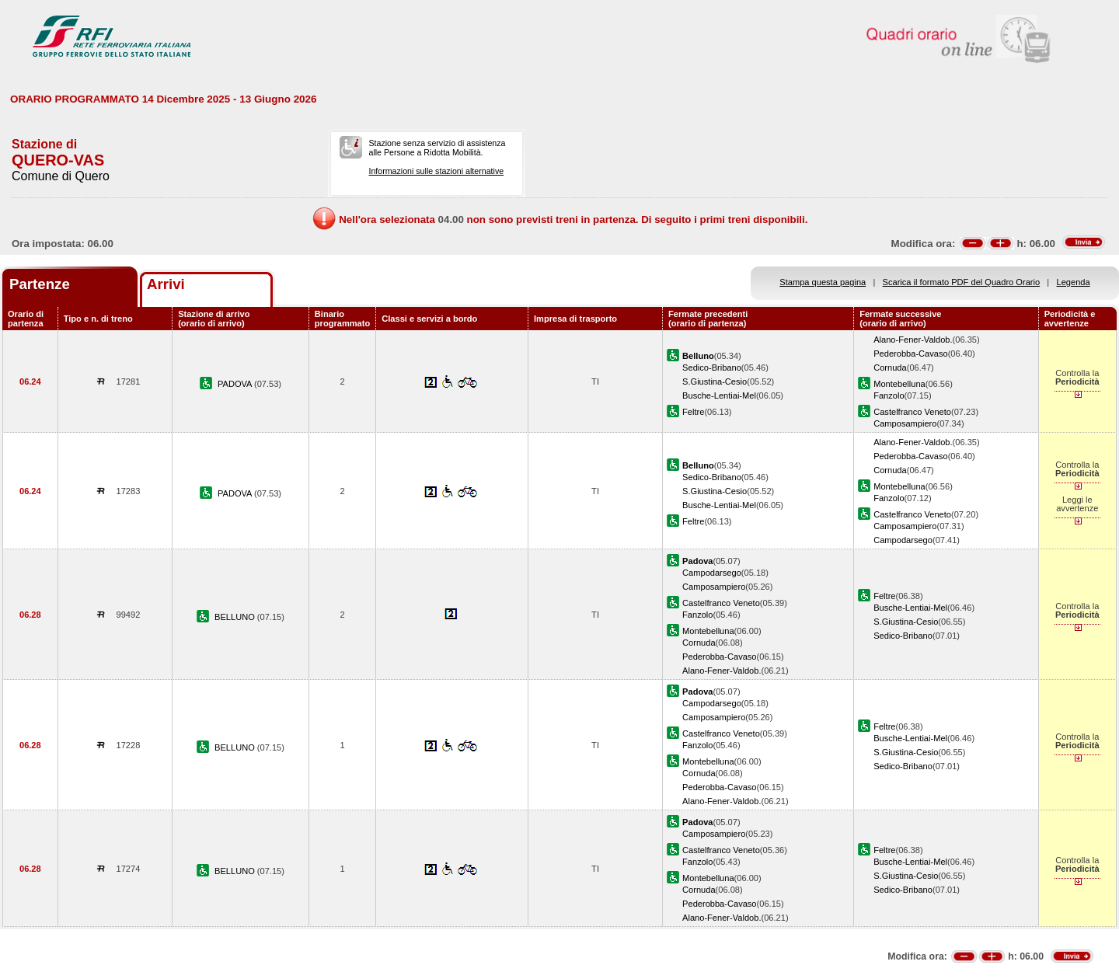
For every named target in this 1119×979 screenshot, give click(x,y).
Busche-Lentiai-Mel (719, 395)
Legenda (1073, 282)
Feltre (693, 411)
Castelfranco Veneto (912, 411)
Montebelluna (899, 383)
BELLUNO (235, 617)
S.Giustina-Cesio (714, 381)
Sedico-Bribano (711, 367)
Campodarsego (902, 540)
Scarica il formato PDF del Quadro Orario (962, 282)
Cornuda (890, 367)
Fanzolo (888, 395)
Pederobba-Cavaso (910, 353)
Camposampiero (904, 423)
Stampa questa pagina (822, 282)
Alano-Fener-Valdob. (912, 339)
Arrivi (166, 284)
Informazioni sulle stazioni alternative (436, 171)
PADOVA (236, 383)
